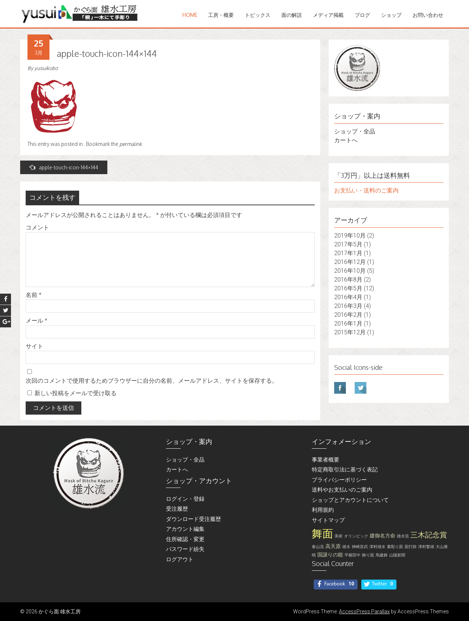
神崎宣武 (360, 546)
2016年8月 (348, 279)
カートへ (346, 140)
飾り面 (368, 555)
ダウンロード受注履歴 (193, 519)
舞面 (322, 534)
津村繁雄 (426, 546)
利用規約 (323, 510)
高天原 (333, 546)
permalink (130, 144)
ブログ (362, 15)
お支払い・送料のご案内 (366, 190)
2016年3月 (348, 305)
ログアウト (179, 559)
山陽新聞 (397, 555)
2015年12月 (350, 332)
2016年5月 (348, 288)
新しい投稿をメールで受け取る (75, 393)
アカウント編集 (185, 529)
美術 (339, 536)
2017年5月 (348, 244)
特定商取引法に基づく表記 (345, 469)
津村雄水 (377, 546)
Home (189, 15)
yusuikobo (46, 68)
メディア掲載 (328, 15)
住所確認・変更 (185, 539)
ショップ (391, 15)
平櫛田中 (352, 555)
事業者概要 (325, 459)
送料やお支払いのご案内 (342, 489)
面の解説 (291, 15)
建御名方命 (382, 536)
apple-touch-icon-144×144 (63, 167)
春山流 (318, 546)
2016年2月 (348, 314)
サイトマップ (328, 520)
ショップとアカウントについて (350, 500)
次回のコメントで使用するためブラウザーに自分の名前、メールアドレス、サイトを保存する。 (152, 380)
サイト (34, 346)
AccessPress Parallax (364, 611)
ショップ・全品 (354, 131)
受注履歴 (177, 509)
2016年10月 (350, 270)
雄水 (346, 546)
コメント (37, 227)
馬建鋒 (382, 555)
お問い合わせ (428, 15)
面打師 (411, 546)
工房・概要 (221, 15)
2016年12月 (350, 261)
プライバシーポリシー (339, 480)
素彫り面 (395, 546)
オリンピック (356, 536)
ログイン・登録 (185, 499)
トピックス (257, 15)
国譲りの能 (330, 555)
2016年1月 (348, 323)
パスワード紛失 (185, 549)
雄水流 (403, 536)
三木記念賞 (428, 534)
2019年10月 (350, 235)
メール (36, 320)
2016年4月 (348, 297)
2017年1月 (348, 253)
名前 (33, 294)
